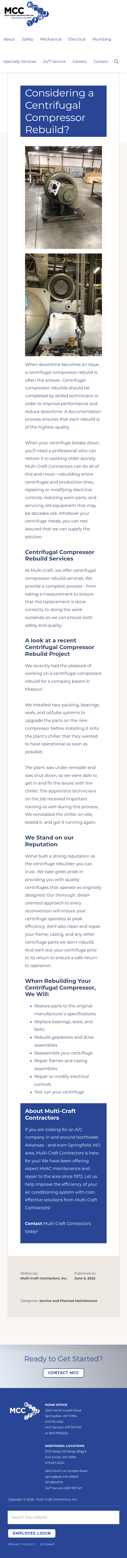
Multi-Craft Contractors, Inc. (56, 1499)
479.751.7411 (73, 1427)
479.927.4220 (54, 1463)
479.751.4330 (54, 1421)
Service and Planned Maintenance (68, 1301)
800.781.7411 (73, 1488)
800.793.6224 (58, 1433)
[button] (116, 61)
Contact (33, 1223)
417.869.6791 (54, 1482)
